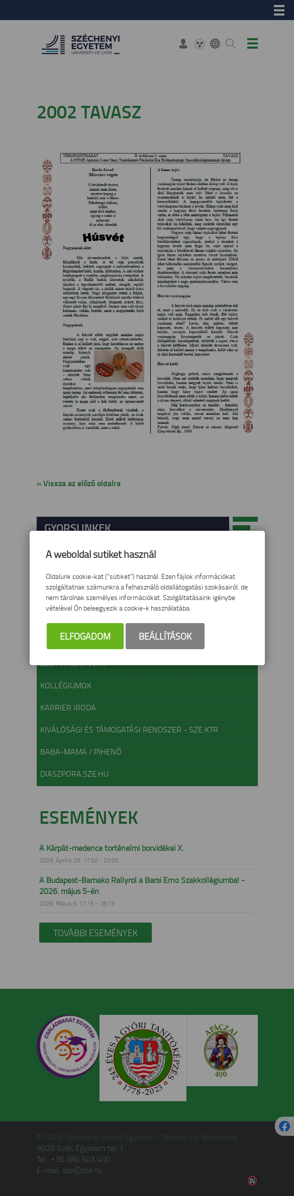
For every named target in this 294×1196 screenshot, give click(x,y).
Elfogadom (85, 636)
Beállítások (165, 636)
